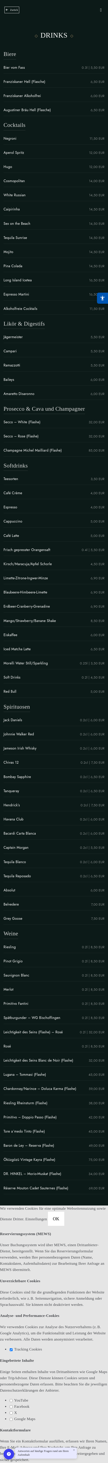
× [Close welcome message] (74, 1450)
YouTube (19, 1400)
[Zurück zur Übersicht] (11, 10)
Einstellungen (36, 1219)
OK (56, 1218)
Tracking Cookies (26, 1349)
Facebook (19, 1406)
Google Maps (22, 1419)
